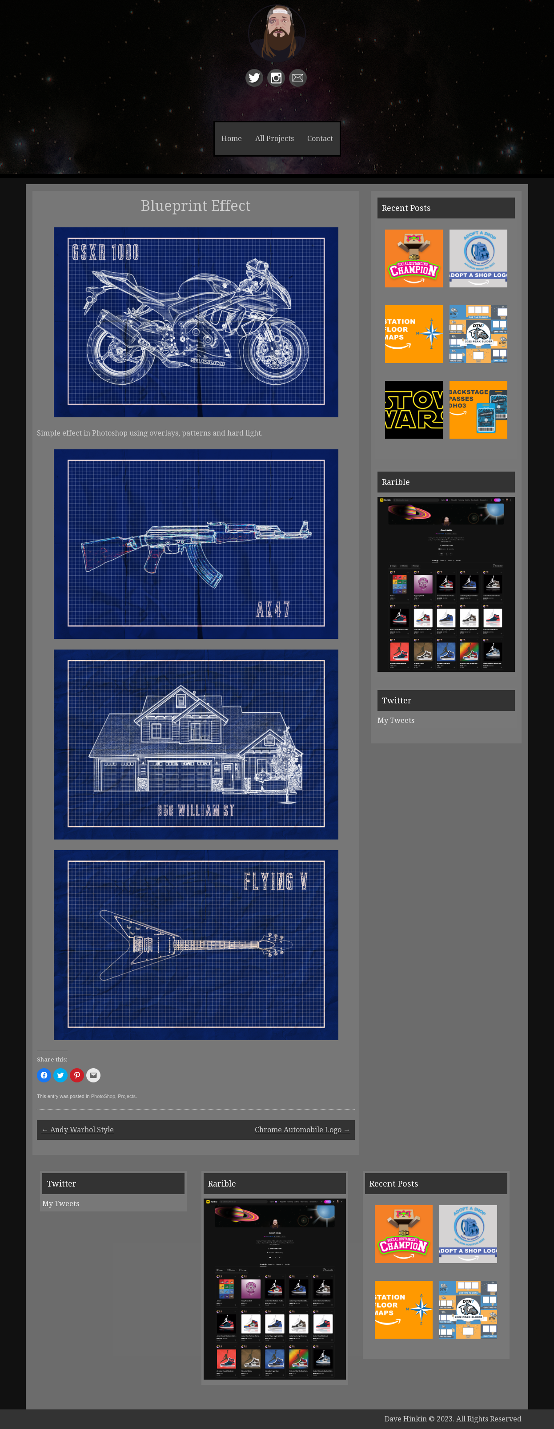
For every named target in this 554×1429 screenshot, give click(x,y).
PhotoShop (103, 1096)
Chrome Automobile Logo (302, 1130)
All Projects (274, 138)
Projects (127, 1096)
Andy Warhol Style (77, 1130)
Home (231, 138)
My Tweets (395, 720)
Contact (320, 138)
